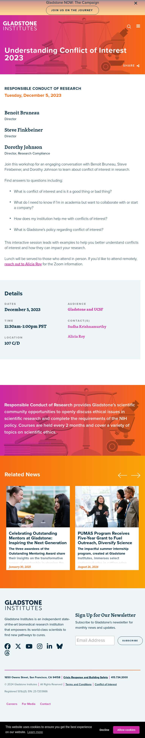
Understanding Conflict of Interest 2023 (27, 443)
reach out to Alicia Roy (23, 264)
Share (131, 66)
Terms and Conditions (79, 684)
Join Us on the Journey (72, 10)
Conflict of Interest (106, 684)
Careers (11, 704)
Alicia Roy (76, 336)
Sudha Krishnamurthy (87, 326)
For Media (28, 704)
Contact (45, 704)
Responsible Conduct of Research (43, 88)
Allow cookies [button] (126, 729)
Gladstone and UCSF (85, 309)
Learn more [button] (35, 732)
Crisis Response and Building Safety (85, 677)
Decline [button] (104, 729)
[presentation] (124, 475)
